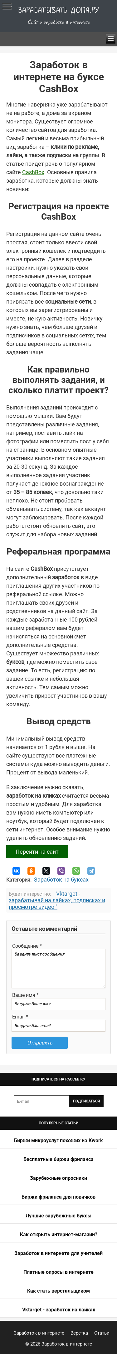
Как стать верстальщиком (58, 1291)
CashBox (33, 172)
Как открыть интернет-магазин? (58, 1234)
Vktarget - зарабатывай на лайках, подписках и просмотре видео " (57, 900)
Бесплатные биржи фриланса (58, 1159)
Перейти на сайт (37, 851)
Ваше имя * (25, 995)
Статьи (102, 1333)
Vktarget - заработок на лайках (58, 1310)
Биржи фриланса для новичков (58, 1197)
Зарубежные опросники (58, 1178)
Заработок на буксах (61, 879)
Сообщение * (27, 946)
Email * (20, 1017)
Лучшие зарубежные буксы (58, 1216)
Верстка (79, 1333)
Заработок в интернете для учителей (58, 1253)
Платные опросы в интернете (58, 1272)
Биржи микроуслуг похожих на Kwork (58, 1140)
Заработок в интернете (39, 1333)
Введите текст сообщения (58, 968)
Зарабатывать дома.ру (58, 10)
